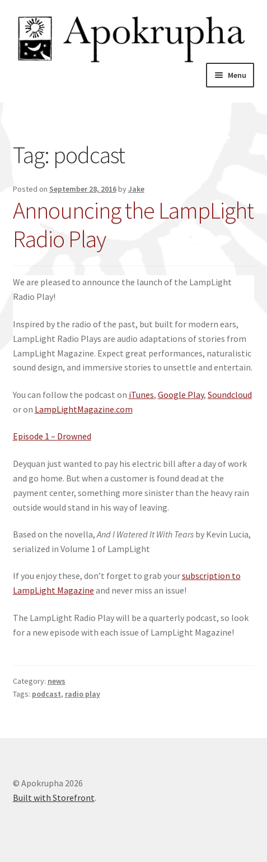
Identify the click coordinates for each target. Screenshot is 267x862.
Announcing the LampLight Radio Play (133, 224)
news (56, 681)
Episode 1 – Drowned (52, 436)
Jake (136, 189)
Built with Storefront (54, 797)
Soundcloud (230, 394)
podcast (46, 694)
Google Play (181, 394)
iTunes (141, 394)
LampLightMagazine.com (84, 409)
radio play (82, 694)
